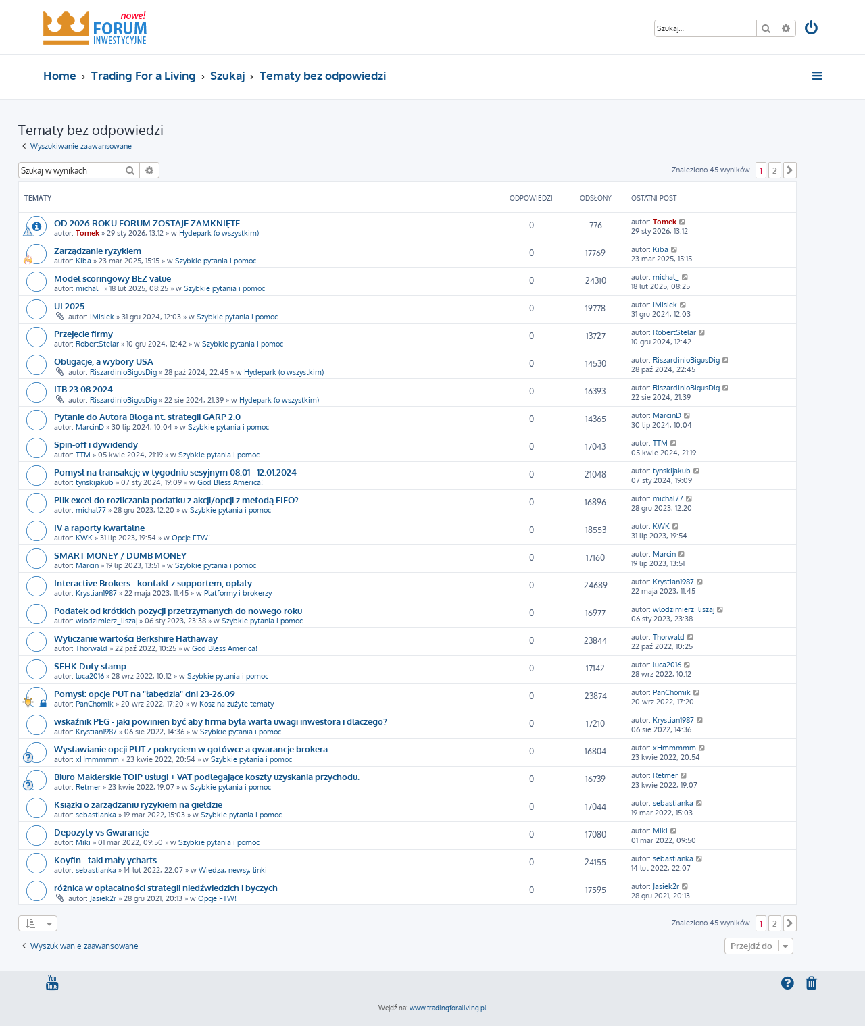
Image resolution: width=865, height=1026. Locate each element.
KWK (84, 537)
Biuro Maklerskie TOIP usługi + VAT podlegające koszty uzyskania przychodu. (207, 776)
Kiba (83, 260)
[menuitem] (812, 29)
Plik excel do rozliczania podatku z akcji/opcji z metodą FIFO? (176, 499)
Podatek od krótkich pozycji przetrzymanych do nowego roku (178, 610)
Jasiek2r (103, 898)
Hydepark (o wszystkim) (219, 233)
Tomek (87, 233)
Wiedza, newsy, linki (233, 870)
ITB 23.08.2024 (83, 388)
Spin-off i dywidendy (96, 444)
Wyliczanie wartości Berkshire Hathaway (136, 638)
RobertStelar (97, 344)
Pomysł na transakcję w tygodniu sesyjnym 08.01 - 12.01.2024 (175, 472)
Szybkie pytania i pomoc (215, 260)
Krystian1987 (96, 593)
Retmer (88, 787)
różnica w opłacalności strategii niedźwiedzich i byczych (166, 887)
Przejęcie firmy (83, 333)
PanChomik (95, 704)
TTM (83, 454)
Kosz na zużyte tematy (236, 704)
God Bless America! (230, 482)
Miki (83, 842)
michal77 (91, 510)
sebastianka (96, 814)
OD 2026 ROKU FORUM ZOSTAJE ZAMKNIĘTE (147, 222)
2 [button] (774, 170)
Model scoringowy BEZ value (112, 278)
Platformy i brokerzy (238, 593)
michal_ (89, 288)
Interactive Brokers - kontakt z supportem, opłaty (153, 582)
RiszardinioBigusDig (123, 372)
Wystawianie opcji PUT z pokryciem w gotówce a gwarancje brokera (191, 748)
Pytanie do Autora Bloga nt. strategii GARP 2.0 (147, 416)
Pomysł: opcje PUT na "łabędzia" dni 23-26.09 (144, 693)
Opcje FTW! (191, 537)
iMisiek (102, 317)
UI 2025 (69, 305)
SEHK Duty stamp (90, 665)
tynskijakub (95, 482)
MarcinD (90, 427)
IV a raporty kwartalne (99, 527)
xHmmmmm (97, 759)
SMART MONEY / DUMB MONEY (120, 555)
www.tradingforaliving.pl (448, 1008)
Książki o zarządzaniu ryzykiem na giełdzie (138, 804)
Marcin (87, 565)
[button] (790, 170)
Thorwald (91, 648)
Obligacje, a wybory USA (103, 361)
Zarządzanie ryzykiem (97, 250)
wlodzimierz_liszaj (106, 620)
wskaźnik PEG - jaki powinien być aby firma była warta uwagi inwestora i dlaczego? (220, 721)
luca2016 (90, 676)
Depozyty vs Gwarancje (101, 832)
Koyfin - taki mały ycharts (105, 859)
